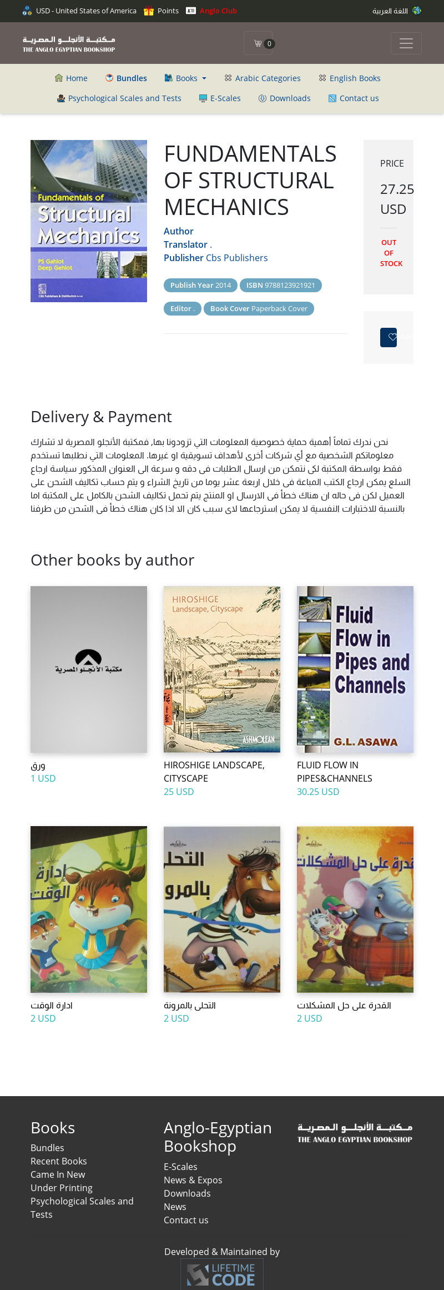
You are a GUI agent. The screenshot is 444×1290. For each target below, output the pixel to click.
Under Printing (62, 1188)
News (175, 1207)
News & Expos (193, 1180)
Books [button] (182, 78)
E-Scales (220, 98)
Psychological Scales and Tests (119, 98)
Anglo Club (211, 11)
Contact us (354, 98)
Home (71, 78)
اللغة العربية (397, 11)
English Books (350, 78)
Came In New (58, 1174)
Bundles (47, 1148)
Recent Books (59, 1161)
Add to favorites (392, 336)
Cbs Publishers (237, 258)
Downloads (285, 98)
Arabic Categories (262, 78)
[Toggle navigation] (406, 43)
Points (161, 11)
